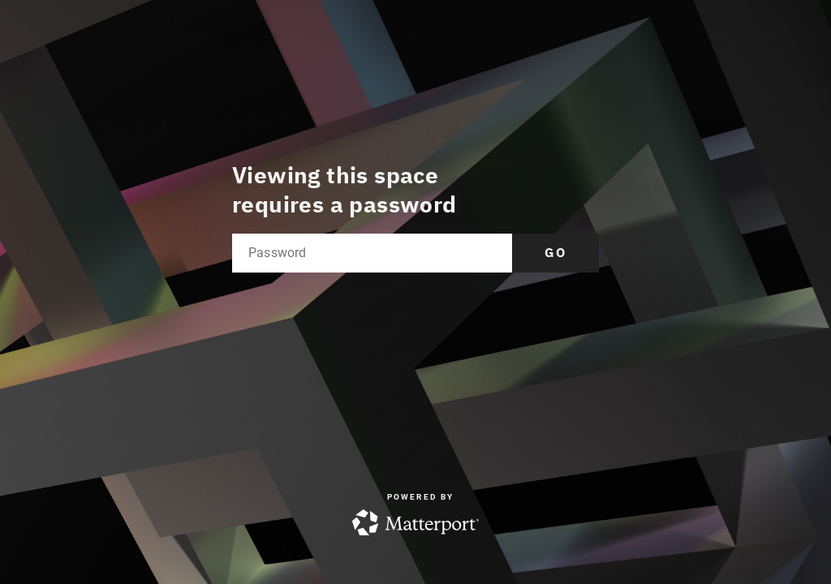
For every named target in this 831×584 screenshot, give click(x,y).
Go (555, 252)
